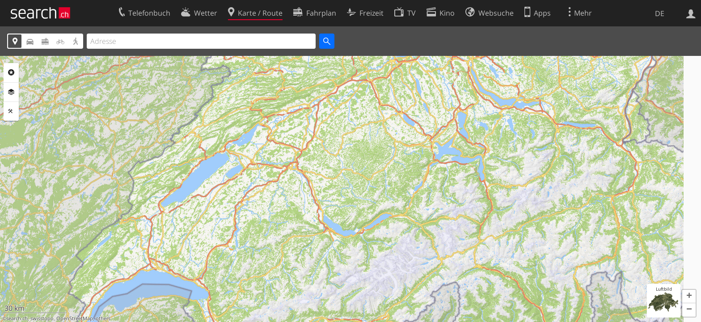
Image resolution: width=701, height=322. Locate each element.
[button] (689, 296)
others (103, 318)
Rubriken (11, 72)
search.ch (17, 318)
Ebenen (11, 92)
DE (659, 13)
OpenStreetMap (74, 318)
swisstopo (42, 318)
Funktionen (11, 111)
